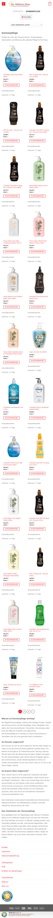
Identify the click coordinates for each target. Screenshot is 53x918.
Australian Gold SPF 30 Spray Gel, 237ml (39, 464)
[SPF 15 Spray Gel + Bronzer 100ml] (39, 557)
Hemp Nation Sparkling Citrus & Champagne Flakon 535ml (13, 353)
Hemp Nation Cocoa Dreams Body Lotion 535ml (12, 297)
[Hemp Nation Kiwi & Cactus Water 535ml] (13, 612)
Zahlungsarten (7, 862)
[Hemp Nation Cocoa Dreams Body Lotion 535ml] (13, 279)
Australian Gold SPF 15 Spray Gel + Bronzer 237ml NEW (39, 131)
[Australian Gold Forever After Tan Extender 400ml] (13, 446)
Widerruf (5, 882)
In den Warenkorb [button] (11, 85)
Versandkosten (7, 878)
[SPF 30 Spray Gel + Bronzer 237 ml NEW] (39, 58)
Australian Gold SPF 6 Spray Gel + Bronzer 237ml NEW (12, 186)
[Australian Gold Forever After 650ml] (13, 58)
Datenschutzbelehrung (10, 856)
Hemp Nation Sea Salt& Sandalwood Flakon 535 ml (12, 242)
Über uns (5, 886)
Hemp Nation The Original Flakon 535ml (11, 519)
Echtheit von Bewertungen (12, 871)
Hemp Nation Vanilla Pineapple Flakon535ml (11, 574)
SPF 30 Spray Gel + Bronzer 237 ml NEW (38, 75)
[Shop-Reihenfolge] (26, 25)
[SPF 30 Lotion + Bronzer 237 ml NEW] (13, 113)
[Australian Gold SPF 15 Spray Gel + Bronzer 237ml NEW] (39, 113)
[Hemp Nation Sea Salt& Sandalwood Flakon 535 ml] (13, 224)
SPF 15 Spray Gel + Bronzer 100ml (38, 574)
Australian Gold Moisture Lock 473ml (13, 408)
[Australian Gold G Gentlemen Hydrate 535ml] (39, 390)
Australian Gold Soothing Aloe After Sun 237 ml (39, 630)
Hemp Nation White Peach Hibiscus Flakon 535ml (38, 242)
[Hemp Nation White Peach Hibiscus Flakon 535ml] (39, 224)
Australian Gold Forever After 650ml (12, 75)
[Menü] (3, 4)
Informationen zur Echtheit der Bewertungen (19, 915)
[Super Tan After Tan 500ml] (39, 335)
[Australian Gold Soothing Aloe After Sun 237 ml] (39, 612)
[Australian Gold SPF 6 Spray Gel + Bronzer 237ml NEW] (13, 169)
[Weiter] (33, 711)
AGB (3, 867)
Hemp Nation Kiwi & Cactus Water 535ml (12, 630)
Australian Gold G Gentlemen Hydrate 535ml (39, 408)
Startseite (18, 11)
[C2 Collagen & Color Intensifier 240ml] (39, 668)
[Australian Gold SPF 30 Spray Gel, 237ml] (39, 446)
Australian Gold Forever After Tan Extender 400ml (12, 464)
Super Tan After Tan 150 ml (12, 685)
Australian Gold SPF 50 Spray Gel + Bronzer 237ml (39, 519)
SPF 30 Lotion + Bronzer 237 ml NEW (13, 131)
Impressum (6, 851)
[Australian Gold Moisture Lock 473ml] (13, 390)
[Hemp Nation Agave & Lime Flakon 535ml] (39, 169)
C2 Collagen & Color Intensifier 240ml (36, 685)
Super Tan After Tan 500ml (38, 352)
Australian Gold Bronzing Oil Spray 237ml (38, 297)
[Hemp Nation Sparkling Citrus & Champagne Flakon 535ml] (13, 335)
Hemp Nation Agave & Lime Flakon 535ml (38, 186)
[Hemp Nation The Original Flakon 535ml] (13, 501)
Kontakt (5, 847)
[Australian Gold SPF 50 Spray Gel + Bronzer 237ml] (39, 501)
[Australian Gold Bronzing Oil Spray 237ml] (39, 279)
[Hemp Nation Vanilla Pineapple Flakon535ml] (13, 557)
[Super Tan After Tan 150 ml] (13, 668)
